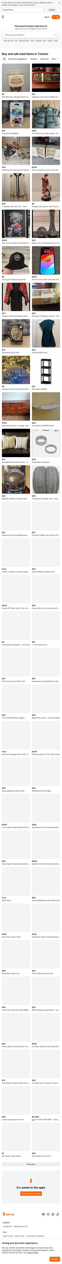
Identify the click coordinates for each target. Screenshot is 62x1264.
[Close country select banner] (59, 2)
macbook (38, 41)
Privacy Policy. (33, 1253)
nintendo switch (24, 41)
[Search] (55, 35)
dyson (56, 41)
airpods (49, 41)
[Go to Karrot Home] (8, 1214)
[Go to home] (3, 17)
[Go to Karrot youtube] (53, 1214)
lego (44, 41)
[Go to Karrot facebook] (43, 1214)
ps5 (16, 41)
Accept (55, 1259)
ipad (32, 41)
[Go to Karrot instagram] (48, 1214)
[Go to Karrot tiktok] (57, 1214)
